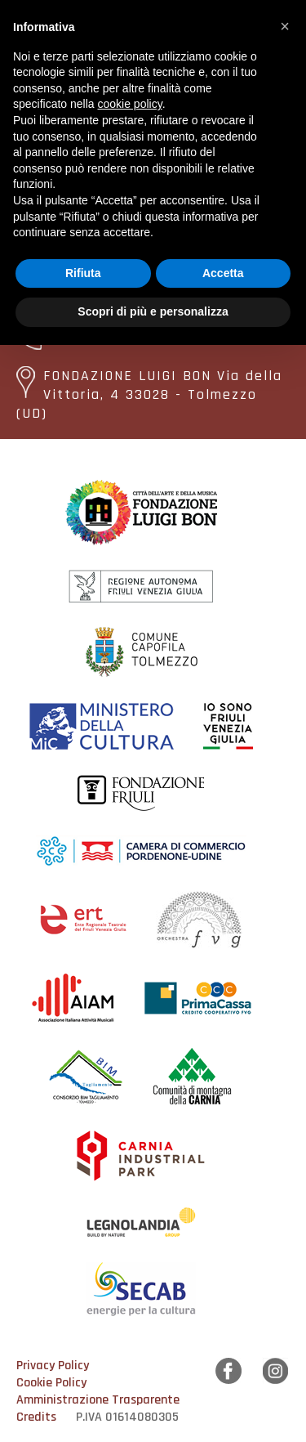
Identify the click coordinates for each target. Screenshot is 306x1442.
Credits (36, 1417)
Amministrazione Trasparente (98, 1399)
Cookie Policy (51, 1382)
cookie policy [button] (130, 103)
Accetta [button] (223, 273)
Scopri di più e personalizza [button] (153, 311)
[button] (285, 26)
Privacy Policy (52, 1365)
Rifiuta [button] (83, 273)
